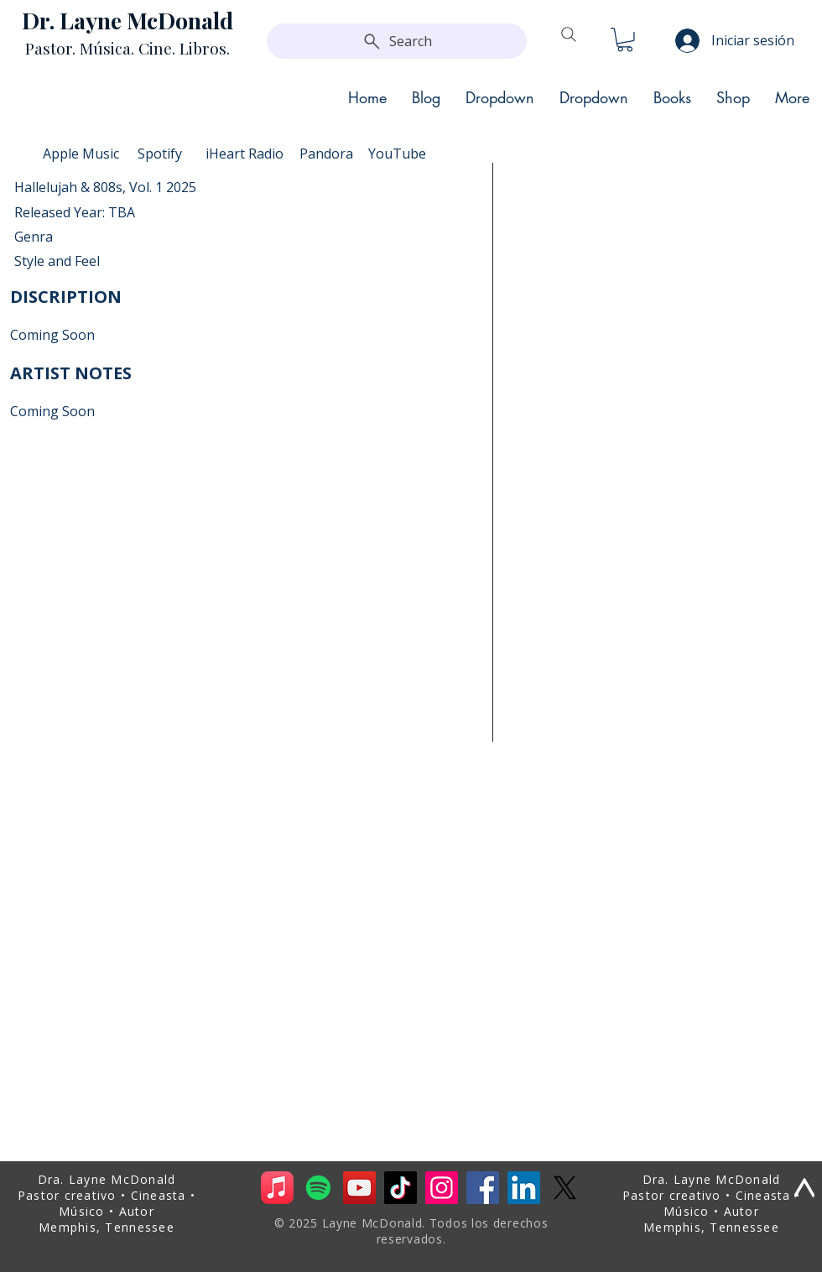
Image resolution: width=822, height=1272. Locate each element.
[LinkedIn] (523, 1187)
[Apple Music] (277, 1187)
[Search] (397, 41)
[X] (565, 1187)
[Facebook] (482, 1187)
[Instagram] (441, 1187)
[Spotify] (318, 1187)
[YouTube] (359, 1187)
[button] (625, 40)
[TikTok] (400, 1187)
